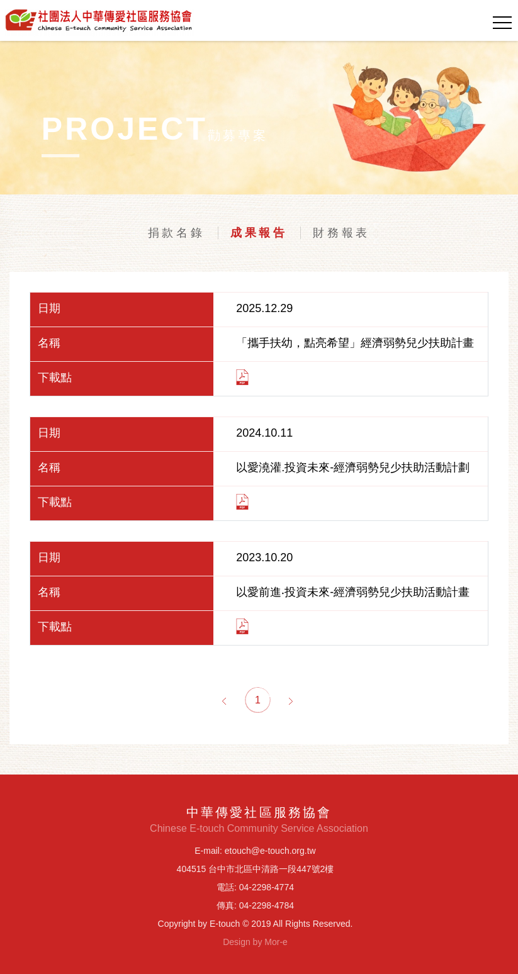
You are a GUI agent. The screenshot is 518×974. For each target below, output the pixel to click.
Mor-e (276, 942)
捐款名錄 (176, 233)
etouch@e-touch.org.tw (270, 851)
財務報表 (341, 233)
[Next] (291, 700)
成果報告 (259, 233)
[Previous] (224, 700)
